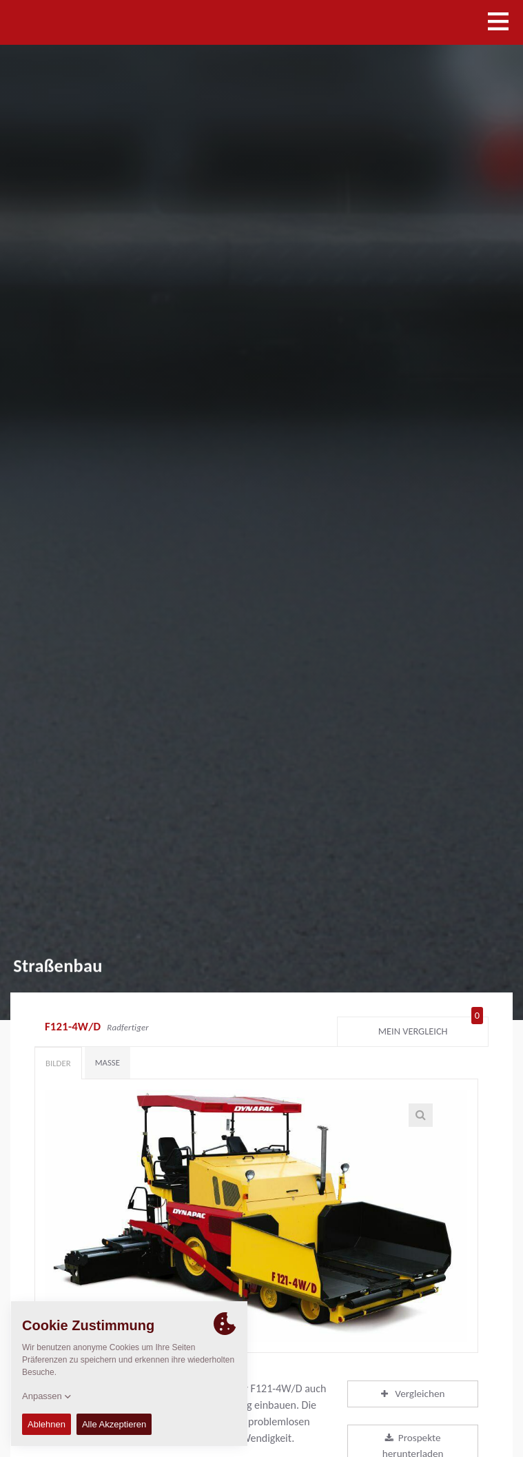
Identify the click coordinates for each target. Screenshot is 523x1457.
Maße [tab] (107, 1062)
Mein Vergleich (430, 1028)
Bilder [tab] (58, 1063)
